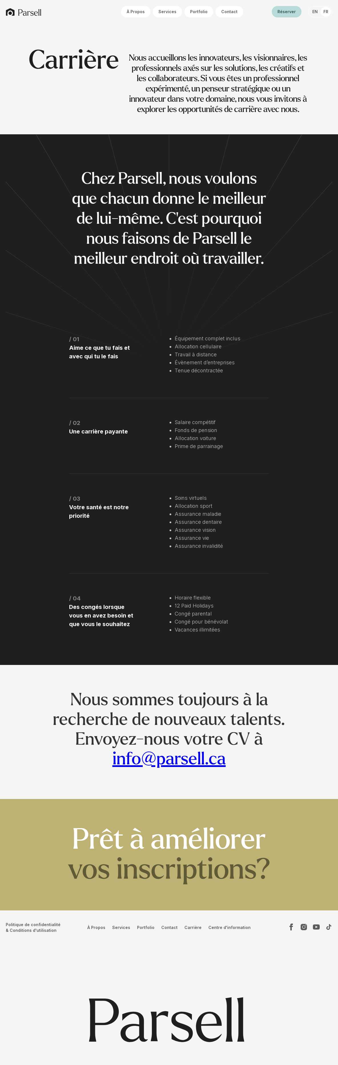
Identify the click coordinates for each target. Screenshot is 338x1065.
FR (325, 11)
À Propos (136, 11)
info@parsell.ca (169, 759)
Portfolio (199, 11)
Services (167, 11)
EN (315, 11)
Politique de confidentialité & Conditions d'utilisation (33, 927)
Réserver (286, 11)
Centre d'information (229, 927)
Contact (229, 11)
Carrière (193, 927)
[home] (23, 12)
